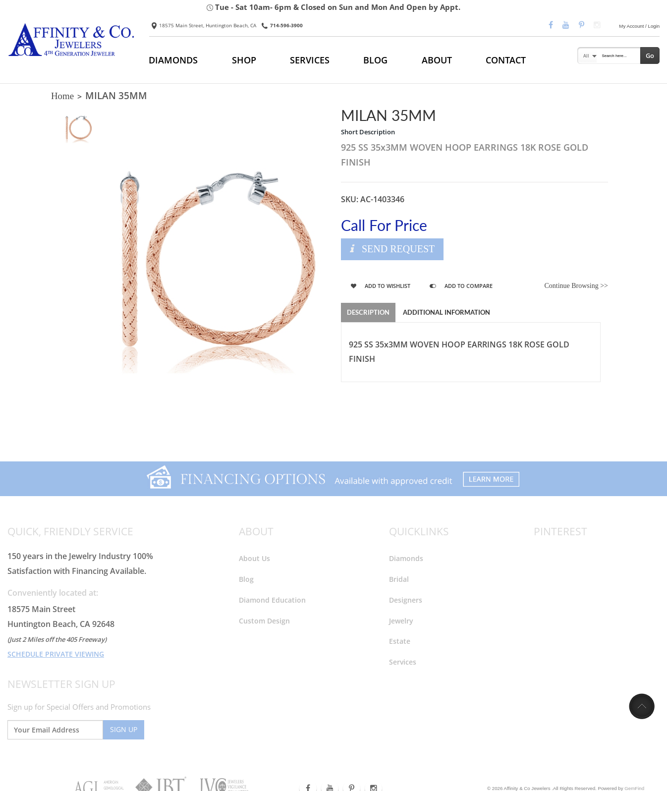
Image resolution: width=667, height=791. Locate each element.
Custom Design (264, 620)
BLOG (375, 60)
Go (650, 55)
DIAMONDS (173, 60)
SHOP (244, 60)
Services (402, 662)
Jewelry (401, 620)
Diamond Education (272, 599)
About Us (254, 558)
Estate (399, 641)
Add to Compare (461, 285)
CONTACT (506, 60)
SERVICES (310, 60)
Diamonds (406, 558)
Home (62, 96)
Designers (405, 599)
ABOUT (437, 60)
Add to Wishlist (380, 285)
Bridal (399, 578)
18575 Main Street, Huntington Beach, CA (204, 25)
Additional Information (446, 312)
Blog (246, 578)
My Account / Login (639, 26)
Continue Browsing (576, 285)
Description (368, 312)
